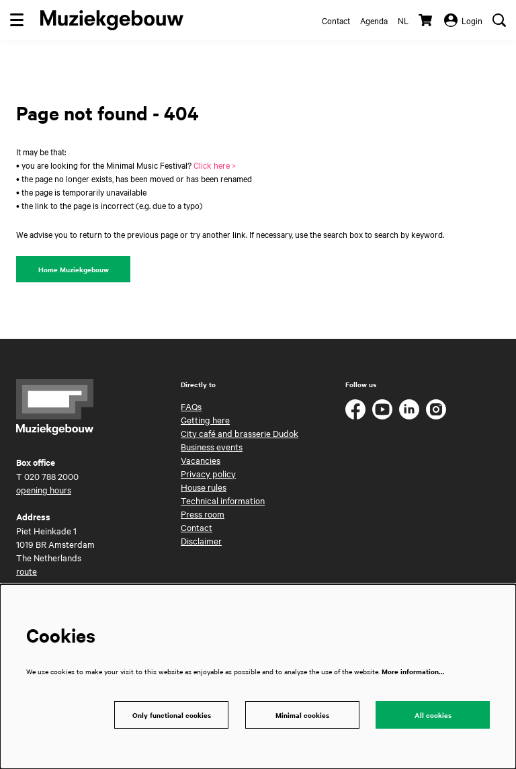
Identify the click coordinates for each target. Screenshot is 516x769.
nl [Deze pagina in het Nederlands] (403, 20)
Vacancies (200, 460)
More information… (413, 671)
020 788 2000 (51, 476)
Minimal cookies (302, 715)
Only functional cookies (171, 715)
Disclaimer (201, 540)
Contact (336, 20)
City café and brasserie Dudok (239, 433)
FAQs (191, 406)
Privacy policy (208, 473)
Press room (202, 514)
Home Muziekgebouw (73, 269)
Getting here (205, 419)
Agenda (374, 20)
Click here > (215, 165)
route (26, 571)
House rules (203, 487)
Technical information (223, 500)
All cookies (433, 715)
